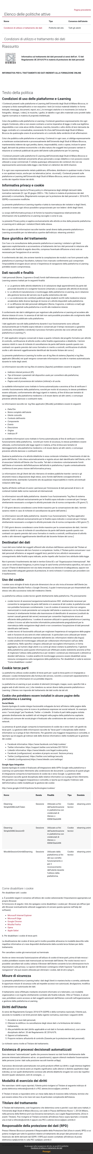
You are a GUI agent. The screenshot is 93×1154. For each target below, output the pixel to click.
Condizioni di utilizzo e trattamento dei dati (46, 1148)
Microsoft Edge (14, 918)
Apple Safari (13, 930)
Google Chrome (15, 921)
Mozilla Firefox (14, 924)
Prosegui (46, 1151)
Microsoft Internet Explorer (20, 915)
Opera (10, 927)
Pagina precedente (82, 10)
